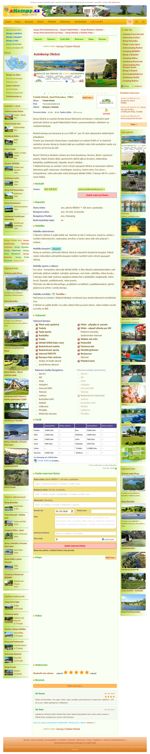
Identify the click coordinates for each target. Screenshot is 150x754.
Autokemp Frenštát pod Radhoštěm (14, 218)
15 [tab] (101, 93)
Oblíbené (138, 86)
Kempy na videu (13, 75)
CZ (130, 21)
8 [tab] (73, 93)
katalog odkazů (93, 747)
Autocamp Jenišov (131, 37)
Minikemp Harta (11, 614)
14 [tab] (97, 93)
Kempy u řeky (12, 40)
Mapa (18, 21)
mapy (105, 747)
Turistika (60, 294)
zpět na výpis (49, 46)
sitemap (107, 740)
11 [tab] (85, 93)
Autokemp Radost (128, 114)
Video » (134, 124)
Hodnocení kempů (14, 78)
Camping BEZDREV (131, 51)
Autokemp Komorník (132, 61)
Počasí (40, 21)
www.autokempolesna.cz (90, 189)
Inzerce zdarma (13, 85)
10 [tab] (81, 93)
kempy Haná (19, 260)
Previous (35, 76)
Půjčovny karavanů (14, 92)
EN (143, 21)
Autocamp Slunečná (13, 654)
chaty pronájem (119, 747)
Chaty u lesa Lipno (131, 44)
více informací (114, 2)
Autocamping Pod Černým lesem (131, 66)
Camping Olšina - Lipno (14, 530)
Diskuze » (91, 723)
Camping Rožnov (131, 80)
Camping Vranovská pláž (133, 34)
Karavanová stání (13, 30)
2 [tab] (48, 93)
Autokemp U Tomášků (13, 420)
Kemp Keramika (10, 301)
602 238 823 (50, 189)
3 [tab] (52, 93)
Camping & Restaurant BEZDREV (14, 576)
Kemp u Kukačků (131, 54)
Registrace (97, 740)
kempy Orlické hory (13, 240)
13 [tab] (93, 93)
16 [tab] (105, 93)
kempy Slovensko (13, 44)
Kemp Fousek (10, 487)
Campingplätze (51, 740)
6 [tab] (65, 93)
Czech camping (37, 740)
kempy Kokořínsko (12, 250)
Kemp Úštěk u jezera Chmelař (13, 560)
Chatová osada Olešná (14, 111)
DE (136, 21)
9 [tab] (77, 93)
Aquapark (56, 249)
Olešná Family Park (13, 124)
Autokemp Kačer (11, 466)
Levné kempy (12, 89)
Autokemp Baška (12, 136)
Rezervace (79, 39)
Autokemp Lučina (12, 178)
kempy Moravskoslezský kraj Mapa (48, 33)
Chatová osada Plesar (13, 273)
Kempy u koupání (14, 37)
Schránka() (80, 21)
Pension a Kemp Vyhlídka (15, 629)
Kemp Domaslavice (13, 203)
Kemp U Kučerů (130, 70)
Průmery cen (11, 82)
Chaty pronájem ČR (14, 47)
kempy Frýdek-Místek (69, 30)
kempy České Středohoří (16, 252)
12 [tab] (89, 93)
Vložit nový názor (75, 686)
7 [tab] (69, 93)
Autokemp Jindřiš (131, 77)
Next (115, 76)
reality (49, 747)
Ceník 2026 (64, 39)
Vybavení (51, 39)
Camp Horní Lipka (12, 602)
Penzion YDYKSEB (12, 163)
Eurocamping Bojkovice (133, 74)
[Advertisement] (16, 695)
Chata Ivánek (10, 149)
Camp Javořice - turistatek (132, 590)
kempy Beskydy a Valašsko (92, 30)
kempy (26, 740)
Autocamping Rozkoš (133, 47)
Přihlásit (52, 21)
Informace (65, 21)
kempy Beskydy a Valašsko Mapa (79, 33)
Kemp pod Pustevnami (14, 641)
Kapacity (38, 39)
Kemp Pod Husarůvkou (14, 190)
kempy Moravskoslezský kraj (45, 30)
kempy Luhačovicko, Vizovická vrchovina (16, 243)
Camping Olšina (130, 58)
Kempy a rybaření (14, 33)
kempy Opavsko (21, 247)
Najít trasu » (88, 98)
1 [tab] (44, 93)
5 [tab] (60, 93)
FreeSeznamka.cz (13, 96)
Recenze (29, 21)
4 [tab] (56, 93)
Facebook (62, 740)
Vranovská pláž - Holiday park (15, 516)
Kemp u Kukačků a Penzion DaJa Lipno (16, 545)
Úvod (8, 21)
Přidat (126, 86)
